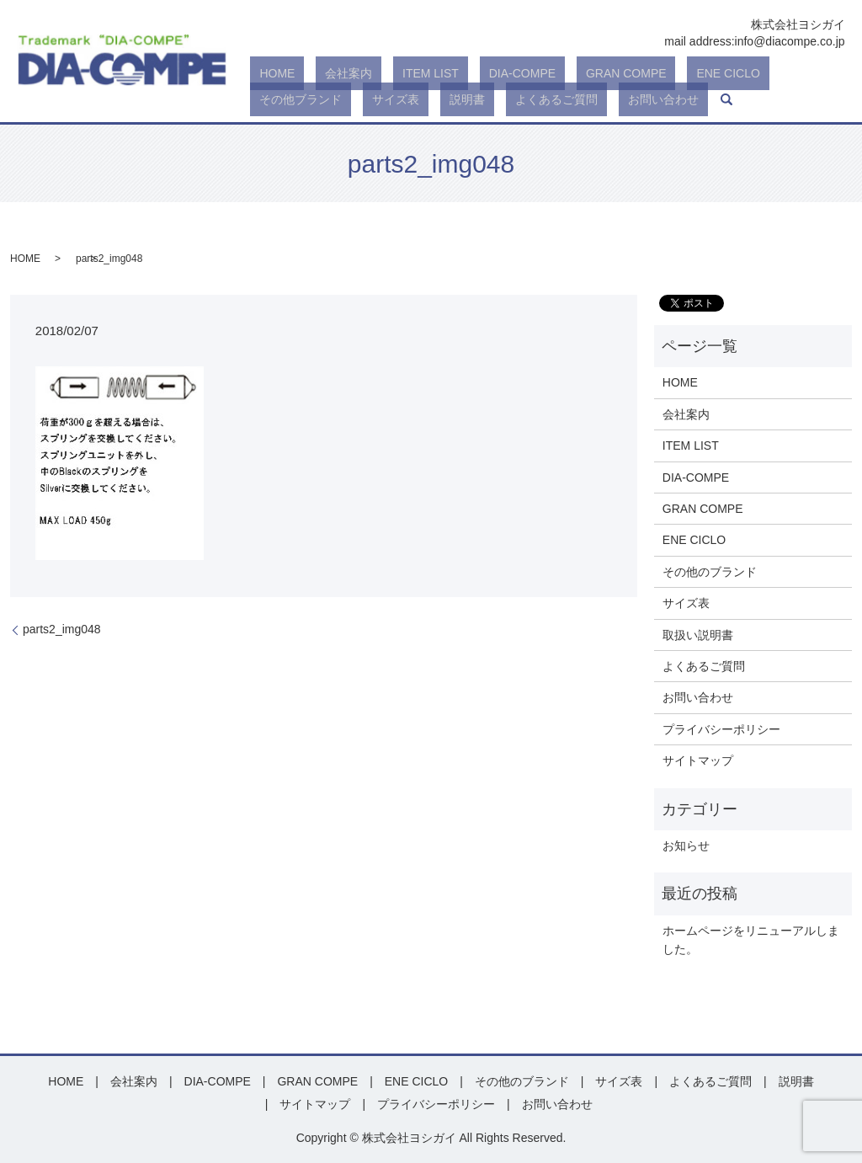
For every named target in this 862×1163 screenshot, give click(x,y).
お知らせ (686, 845)
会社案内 (320, 74)
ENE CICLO (626, 74)
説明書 (267, 99)
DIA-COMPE (457, 74)
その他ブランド (712, 74)
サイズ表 (788, 74)
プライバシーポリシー (721, 729)
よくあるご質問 (338, 99)
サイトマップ (697, 760)
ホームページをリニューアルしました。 (750, 940)
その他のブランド (709, 572)
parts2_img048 (62, 629)
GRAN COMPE (543, 74)
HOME (267, 74)
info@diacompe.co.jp (790, 41)
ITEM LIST (384, 74)
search (480, 99)
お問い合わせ (426, 99)
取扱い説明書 (697, 635)
